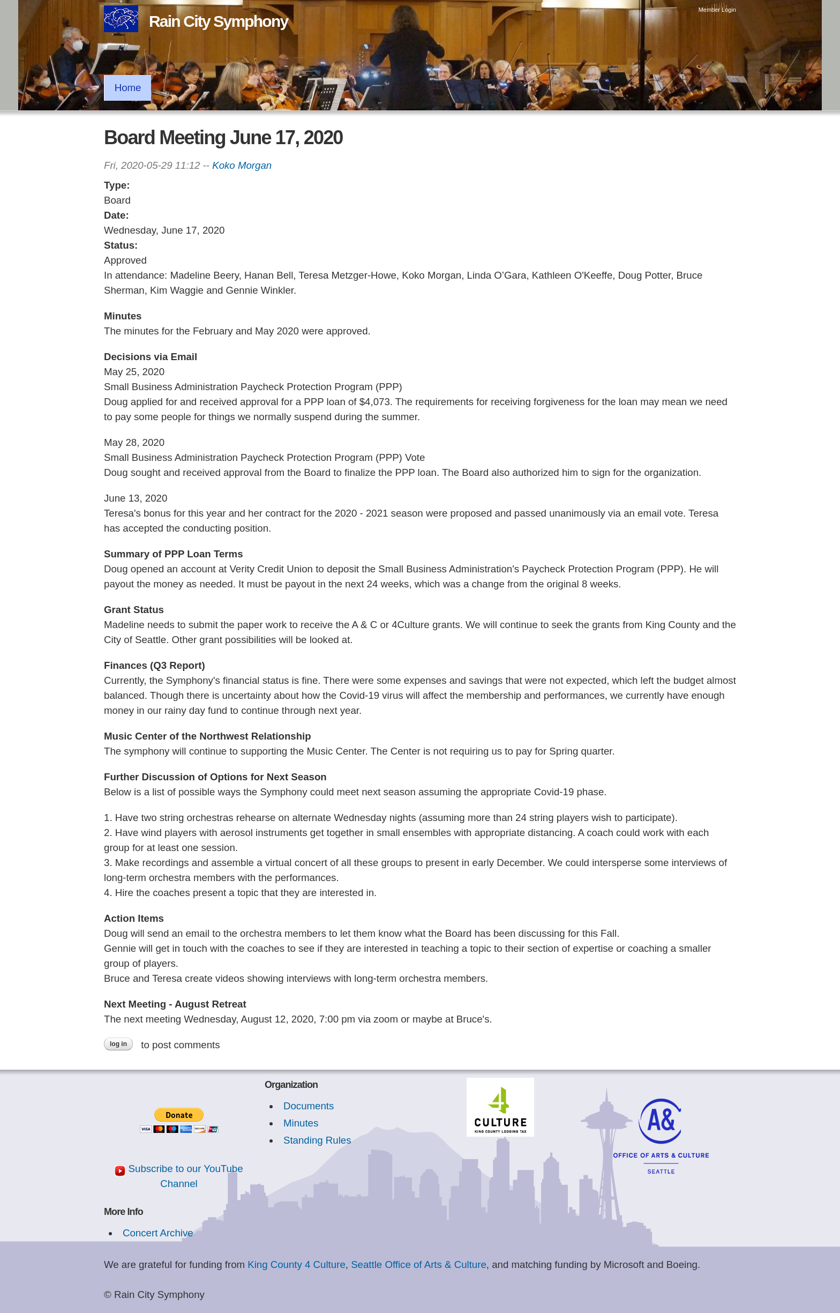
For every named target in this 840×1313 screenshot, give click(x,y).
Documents (308, 1105)
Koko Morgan (242, 165)
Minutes (300, 1123)
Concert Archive (158, 1233)
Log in (118, 1044)
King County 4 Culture (297, 1264)
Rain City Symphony (218, 21)
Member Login (717, 9)
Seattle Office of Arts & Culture (418, 1264)
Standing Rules (317, 1140)
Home (128, 87)
